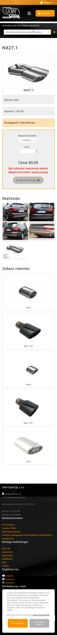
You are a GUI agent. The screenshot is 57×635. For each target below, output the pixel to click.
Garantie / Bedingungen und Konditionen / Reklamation (27, 535)
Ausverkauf (7, 552)
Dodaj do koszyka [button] (28, 180)
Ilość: (27, 147)
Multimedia (7, 559)
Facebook (9, 579)
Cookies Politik (9, 528)
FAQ (4, 562)
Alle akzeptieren (17, 623)
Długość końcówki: (27, 135)
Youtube (9, 576)
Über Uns (6, 548)
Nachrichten (7, 555)
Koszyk (44, 13)
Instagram (9, 582)
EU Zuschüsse (8, 524)
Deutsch (47, 2)
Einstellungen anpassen (39, 623)
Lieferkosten (8, 538)
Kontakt (5, 566)
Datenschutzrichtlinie (41, 615)
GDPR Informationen (11, 531)
